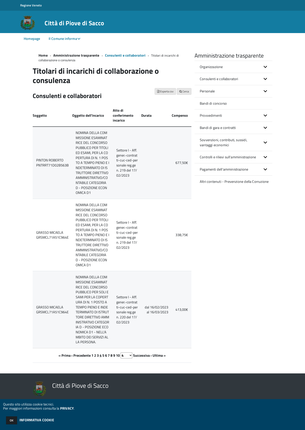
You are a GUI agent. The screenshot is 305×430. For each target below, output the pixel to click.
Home (43, 55)
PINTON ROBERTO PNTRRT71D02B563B (52, 163)
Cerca (184, 91)
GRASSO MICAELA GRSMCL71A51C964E (52, 235)
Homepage (32, 38)
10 (118, 355)
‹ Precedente (81, 355)
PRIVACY (67, 408)
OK (11, 420)
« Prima (65, 355)
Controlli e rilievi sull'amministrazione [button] (228, 157)
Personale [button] (207, 91)
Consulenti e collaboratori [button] (219, 78)
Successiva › (142, 355)
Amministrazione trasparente (76, 55)
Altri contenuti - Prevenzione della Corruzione (234, 181)
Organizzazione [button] (211, 66)
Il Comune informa (63, 38)
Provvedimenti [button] (211, 115)
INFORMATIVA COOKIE (36, 420)
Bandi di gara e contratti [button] (218, 127)
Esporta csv (165, 91)
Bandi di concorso (213, 103)
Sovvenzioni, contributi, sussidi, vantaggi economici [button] (223, 142)
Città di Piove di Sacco (74, 23)
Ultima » (159, 355)
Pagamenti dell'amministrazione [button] (224, 169)
